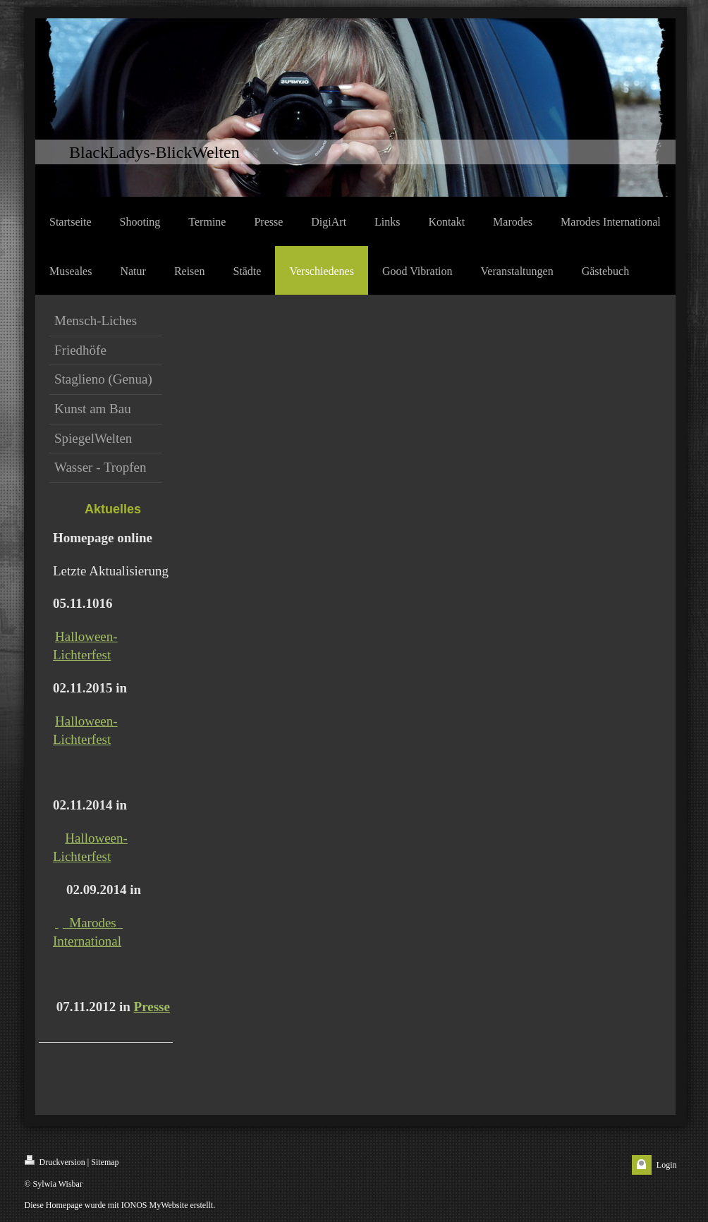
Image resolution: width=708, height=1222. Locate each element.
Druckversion (55, 1161)
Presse (152, 1006)
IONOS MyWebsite (154, 1205)
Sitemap (104, 1162)
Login (667, 1165)
